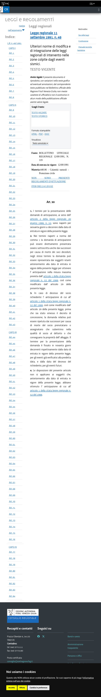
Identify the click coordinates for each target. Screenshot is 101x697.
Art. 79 (12, 564)
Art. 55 (12, 406)
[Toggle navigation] (99, 10)
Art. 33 (12, 261)
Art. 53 (12, 394)
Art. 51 (12, 381)
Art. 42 (12, 318)
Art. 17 (12, 160)
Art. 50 (12, 375)
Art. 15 (12, 147)
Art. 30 (12, 242)
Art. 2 (11, 59)
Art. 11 (12, 122)
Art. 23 (12, 198)
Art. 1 (11, 53)
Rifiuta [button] (22, 688)
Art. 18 (12, 166)
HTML (34, 134)
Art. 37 (12, 286)
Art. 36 (12, 280)
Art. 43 (12, 324)
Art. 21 (12, 185)
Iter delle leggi (84, 35)
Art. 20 (12, 179)
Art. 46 (12, 349)
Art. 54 (12, 400)
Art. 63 (12, 457)
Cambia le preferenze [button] (38, 688)
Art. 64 (12, 463)
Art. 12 (12, 128)
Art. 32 (12, 255)
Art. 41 (12, 311)
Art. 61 (12, 444)
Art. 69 (12, 495)
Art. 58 (12, 425)
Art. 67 (12, 482)
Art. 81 (12, 577)
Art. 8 (11, 97)
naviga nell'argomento (16, 28)
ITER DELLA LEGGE (42, 186)
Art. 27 (12, 223)
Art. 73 (12, 520)
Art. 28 (12, 229)
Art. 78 (12, 558)
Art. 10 (12, 116)
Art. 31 (12, 248)
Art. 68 (12, 488)
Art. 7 (11, 90)
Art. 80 (12, 570)
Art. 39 (12, 299)
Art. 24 (12, 204)
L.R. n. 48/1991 (14, 43)
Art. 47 (12, 356)
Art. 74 (12, 526)
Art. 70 (12, 501)
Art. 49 (12, 368)
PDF (41, 134)
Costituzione (83, 41)
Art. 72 (12, 514)
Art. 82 (12, 583)
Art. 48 (12, 362)
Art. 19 (12, 173)
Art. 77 (12, 551)
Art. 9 (11, 109)
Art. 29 (12, 236)
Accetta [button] (11, 688)
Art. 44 (12, 337)
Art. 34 (12, 267)
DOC (47, 134)
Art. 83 (12, 589)
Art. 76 (12, 539)
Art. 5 (11, 78)
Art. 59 (12, 431)
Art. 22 (12, 191)
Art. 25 (12, 210)
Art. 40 (12, 305)
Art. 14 (12, 141)
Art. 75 (12, 532)
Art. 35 (12, 274)
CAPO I (12, 48)
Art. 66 (12, 476)
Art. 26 (12, 217)
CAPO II (12, 105)
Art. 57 (12, 419)
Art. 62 (12, 450)
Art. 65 (12, 469)
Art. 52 (12, 387)
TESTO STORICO (39, 116)
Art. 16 (12, 154)
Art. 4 (11, 72)
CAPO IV (13, 547)
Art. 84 (12, 596)
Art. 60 (12, 438)
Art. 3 (11, 65)
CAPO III (13, 332)
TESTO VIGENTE (39, 112)
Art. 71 (12, 507)
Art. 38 (12, 293)
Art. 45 (12, 343)
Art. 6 (11, 84)
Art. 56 (12, 413)
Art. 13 (12, 135)
